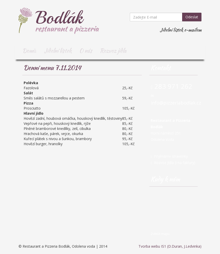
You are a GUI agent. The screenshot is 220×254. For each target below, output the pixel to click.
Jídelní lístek (58, 51)
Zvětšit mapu (160, 234)
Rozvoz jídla (113, 51)
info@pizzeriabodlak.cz (176, 103)
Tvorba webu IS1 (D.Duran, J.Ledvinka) (169, 246)
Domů (29, 51)
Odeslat (191, 16)
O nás (85, 51)
